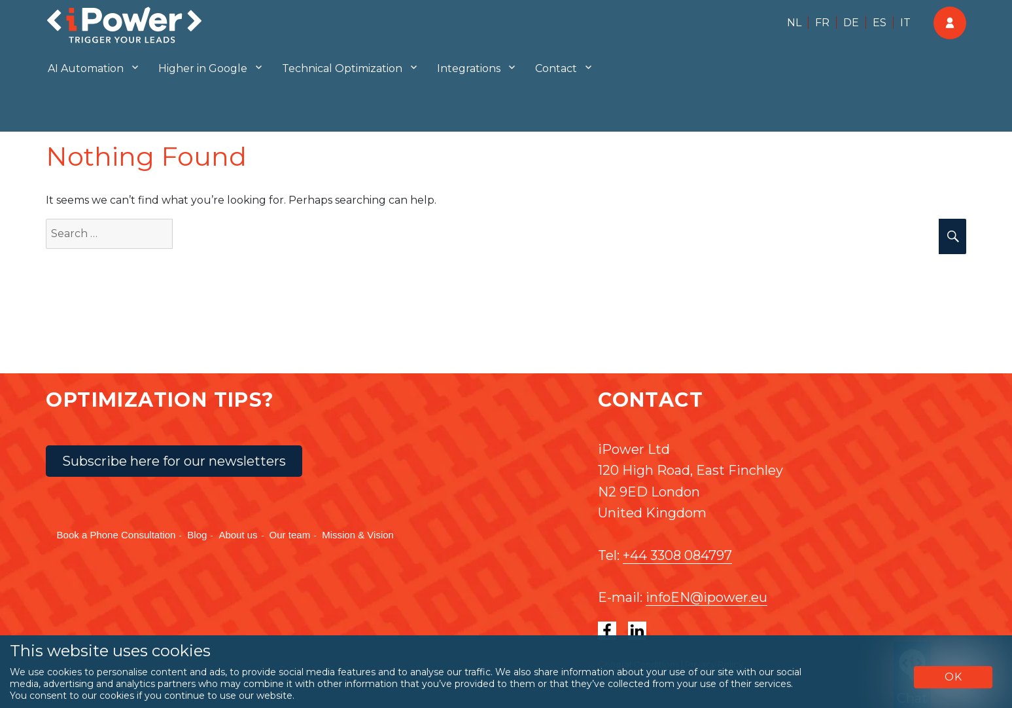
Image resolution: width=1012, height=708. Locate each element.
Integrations (468, 68)
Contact (556, 68)
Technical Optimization (342, 68)
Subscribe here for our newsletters (174, 461)
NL (794, 22)
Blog (197, 534)
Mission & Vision (358, 534)
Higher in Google (202, 68)
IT (905, 22)
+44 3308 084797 (677, 555)
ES (879, 22)
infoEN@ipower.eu (706, 597)
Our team (290, 534)
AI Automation (86, 68)
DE (851, 22)
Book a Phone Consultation (116, 534)
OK (953, 677)
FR (822, 22)
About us (237, 534)
